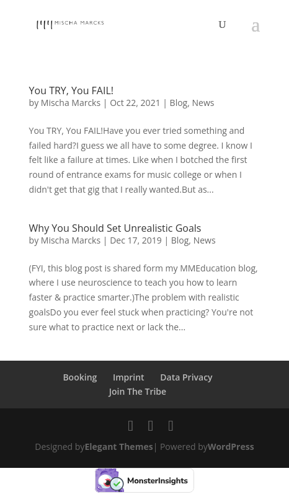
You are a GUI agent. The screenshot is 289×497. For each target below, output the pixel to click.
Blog (179, 102)
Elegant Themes (118, 446)
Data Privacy (186, 377)
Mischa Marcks (70, 102)
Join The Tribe (137, 391)
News (203, 102)
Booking (80, 377)
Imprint (128, 377)
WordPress (231, 446)
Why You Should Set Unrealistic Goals (115, 228)
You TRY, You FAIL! (71, 90)
